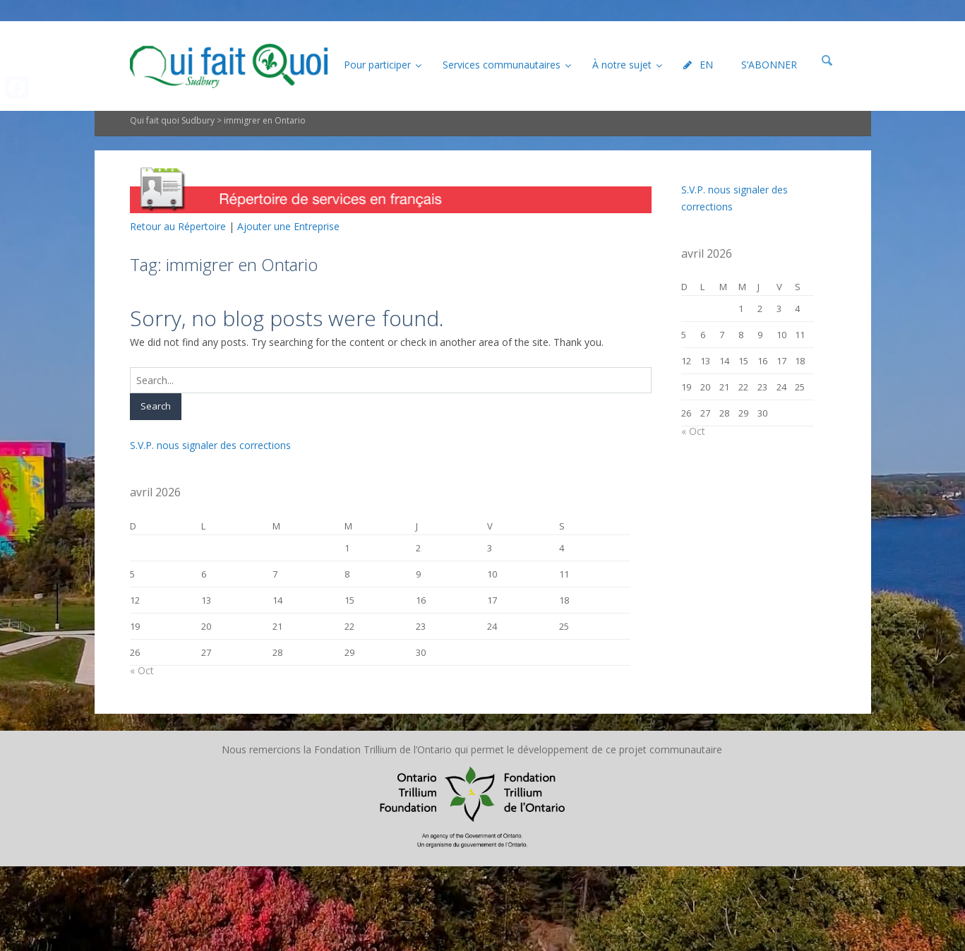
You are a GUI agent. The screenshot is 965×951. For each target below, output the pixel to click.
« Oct (142, 670)
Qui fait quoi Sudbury (172, 120)
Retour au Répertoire (178, 226)
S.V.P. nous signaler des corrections (210, 445)
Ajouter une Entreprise (288, 226)
